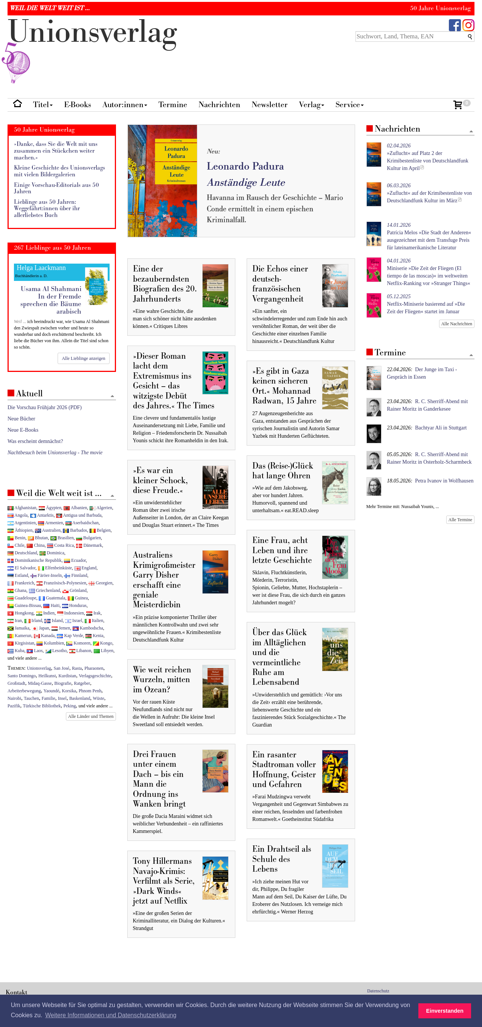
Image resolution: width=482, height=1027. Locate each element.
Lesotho (56, 650)
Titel (43, 105)
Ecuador (75, 560)
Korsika (69, 690)
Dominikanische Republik (34, 560)
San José (61, 668)
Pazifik (14, 705)
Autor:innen (124, 105)
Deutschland (22, 552)
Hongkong (21, 613)
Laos (35, 650)
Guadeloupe (22, 598)
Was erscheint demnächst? (35, 441)
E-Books (77, 105)
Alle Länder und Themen (91, 716)
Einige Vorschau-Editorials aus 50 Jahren (56, 189)
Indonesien (70, 613)
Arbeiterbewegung (24, 690)
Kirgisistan (21, 643)
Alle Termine (460, 519)
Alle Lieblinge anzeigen (83, 358)
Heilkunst (47, 675)
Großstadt (16, 683)
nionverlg (92, 49)
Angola (17, 515)
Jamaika (18, 628)
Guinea (78, 598)
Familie (48, 698)
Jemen (61, 628)
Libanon (80, 650)
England (86, 567)
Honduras (74, 605)
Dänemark (89, 545)
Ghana (17, 590)
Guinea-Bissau (24, 605)
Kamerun (19, 635)
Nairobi (14, 698)
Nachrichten (219, 105)
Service (350, 105)
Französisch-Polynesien (61, 583)
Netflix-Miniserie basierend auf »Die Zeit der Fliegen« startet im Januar (426, 304)
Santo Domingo (22, 675)
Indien (45, 613)
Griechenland (44, 590)
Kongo (102, 643)
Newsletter (270, 105)
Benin (16, 537)
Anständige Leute (246, 182)
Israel (73, 620)
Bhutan (38, 537)
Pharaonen (93, 668)
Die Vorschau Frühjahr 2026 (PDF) (45, 407)
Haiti (51, 605)
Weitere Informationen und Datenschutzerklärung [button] (110, 1015)
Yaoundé (51, 690)
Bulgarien (88, 537)
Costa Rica (60, 545)
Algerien (101, 507)
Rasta (77, 668)
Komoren (78, 643)
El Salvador (21, 567)
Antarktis (42, 515)
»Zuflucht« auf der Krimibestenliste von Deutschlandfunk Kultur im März (429, 193)
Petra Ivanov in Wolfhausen (444, 481)
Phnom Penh (90, 690)
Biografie (62, 683)
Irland (33, 620)
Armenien (50, 522)
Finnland (75, 575)
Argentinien (22, 522)
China (35, 545)
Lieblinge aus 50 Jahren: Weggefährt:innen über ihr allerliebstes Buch (47, 209)
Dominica (52, 552)
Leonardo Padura (245, 166)
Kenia (94, 635)
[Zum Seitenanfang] (471, 132)
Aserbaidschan (82, 522)
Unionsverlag (39, 668)
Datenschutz (378, 991)
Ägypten (50, 507)
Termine (173, 105)
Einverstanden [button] (445, 1011)
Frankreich (21, 583)
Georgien (100, 583)
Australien (48, 530)
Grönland (75, 590)
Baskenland (79, 698)
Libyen (104, 650)
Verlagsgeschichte (95, 675)
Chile (16, 545)
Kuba (16, 650)
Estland (18, 575)
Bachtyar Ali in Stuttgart (441, 428)
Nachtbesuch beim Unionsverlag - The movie (55, 452)
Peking (69, 705)
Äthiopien (20, 530)
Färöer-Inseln (46, 575)
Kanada (44, 635)
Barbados (75, 530)
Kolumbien (50, 643)
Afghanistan (22, 507)
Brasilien (62, 537)
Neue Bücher (21, 419)
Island (53, 620)
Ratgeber (82, 683)
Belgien (100, 530)
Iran (15, 620)
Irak (93, 613)
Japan (40, 628)
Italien (94, 620)
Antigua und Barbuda (79, 515)
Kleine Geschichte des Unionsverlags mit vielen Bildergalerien (59, 171)
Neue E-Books (23, 430)
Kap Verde (70, 635)
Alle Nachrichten (456, 323)
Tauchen (31, 698)
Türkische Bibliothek (42, 705)
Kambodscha (88, 628)
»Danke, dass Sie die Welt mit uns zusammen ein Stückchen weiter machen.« (56, 151)
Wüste (98, 698)
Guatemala (52, 598)
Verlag (311, 105)
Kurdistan (67, 675)
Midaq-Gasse (40, 683)
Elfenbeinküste (55, 567)
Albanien (75, 507)
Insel (62, 698)
